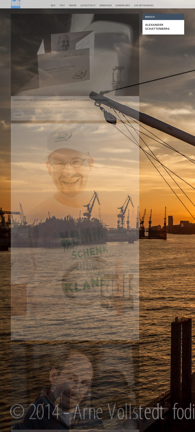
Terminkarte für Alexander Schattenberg (40, 207)
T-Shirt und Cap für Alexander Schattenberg (107, 111)
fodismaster (20, 139)
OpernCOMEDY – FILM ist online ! (99, 343)
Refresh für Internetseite (30, 237)
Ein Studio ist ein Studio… (95, 189)
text (62, 5)
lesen (18, 80)
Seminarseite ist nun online (97, 306)
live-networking (144, 5)
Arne (18, 66)
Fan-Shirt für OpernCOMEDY (96, 380)
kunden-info (123, 5)
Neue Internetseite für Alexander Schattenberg (100, 274)
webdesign (106, 5)
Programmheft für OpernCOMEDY (34, 275)
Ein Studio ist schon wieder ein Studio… (39, 134)
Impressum (166, 429)
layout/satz (87, 5)
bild (53, 5)
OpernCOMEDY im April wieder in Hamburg (39, 312)
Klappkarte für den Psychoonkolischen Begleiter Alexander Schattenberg (39, 61)
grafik (72, 5)
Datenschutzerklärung (149, 429)
